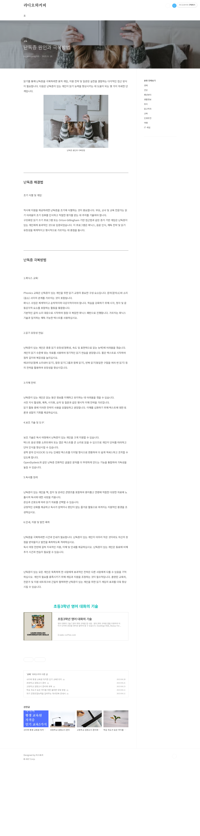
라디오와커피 (35, 6)
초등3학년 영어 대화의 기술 (76, 676)
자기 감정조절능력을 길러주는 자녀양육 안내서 (46, 763)
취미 (146, 104)
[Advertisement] (76, 599)
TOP (174, 826)
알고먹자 (147, 108)
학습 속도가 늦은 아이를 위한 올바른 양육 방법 (46, 760)
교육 (29, 744)
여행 (146, 122)
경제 (146, 85)
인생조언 (147, 118)
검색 (168, 6)
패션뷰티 (147, 94)
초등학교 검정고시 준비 (36, 753)
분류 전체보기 (150, 80)
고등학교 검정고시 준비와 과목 (39, 756)
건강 (146, 90)
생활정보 (147, 99)
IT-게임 (147, 127)
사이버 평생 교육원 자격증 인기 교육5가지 (44, 749)
